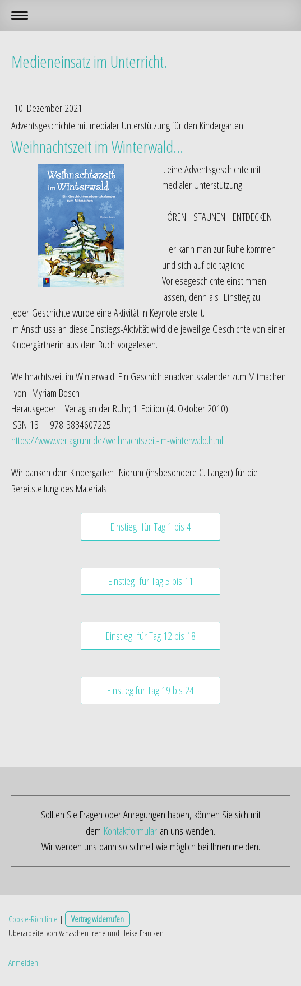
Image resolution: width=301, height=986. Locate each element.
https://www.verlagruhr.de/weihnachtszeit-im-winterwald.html (118, 440)
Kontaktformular (130, 831)
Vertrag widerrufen (97, 918)
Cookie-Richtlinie (33, 918)
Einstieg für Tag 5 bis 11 (150, 581)
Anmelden (23, 962)
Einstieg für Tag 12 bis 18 (151, 636)
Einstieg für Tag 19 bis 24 (150, 690)
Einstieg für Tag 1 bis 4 (150, 526)
